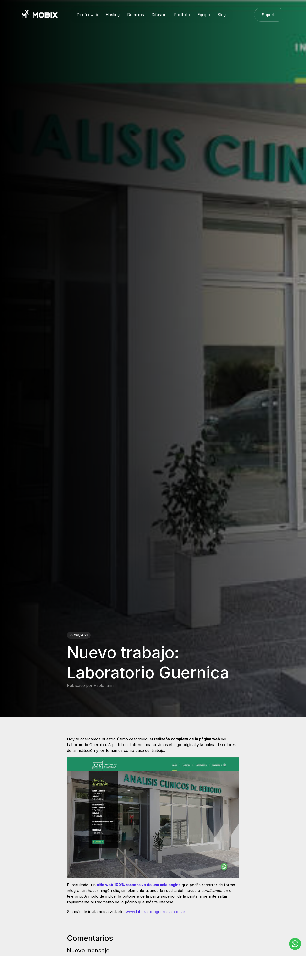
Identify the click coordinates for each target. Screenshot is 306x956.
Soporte (269, 14)
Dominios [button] (135, 14)
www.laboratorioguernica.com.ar (155, 911)
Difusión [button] (159, 14)
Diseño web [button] (87, 14)
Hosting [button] (113, 14)
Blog (222, 14)
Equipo (203, 14)
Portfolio (182, 14)
